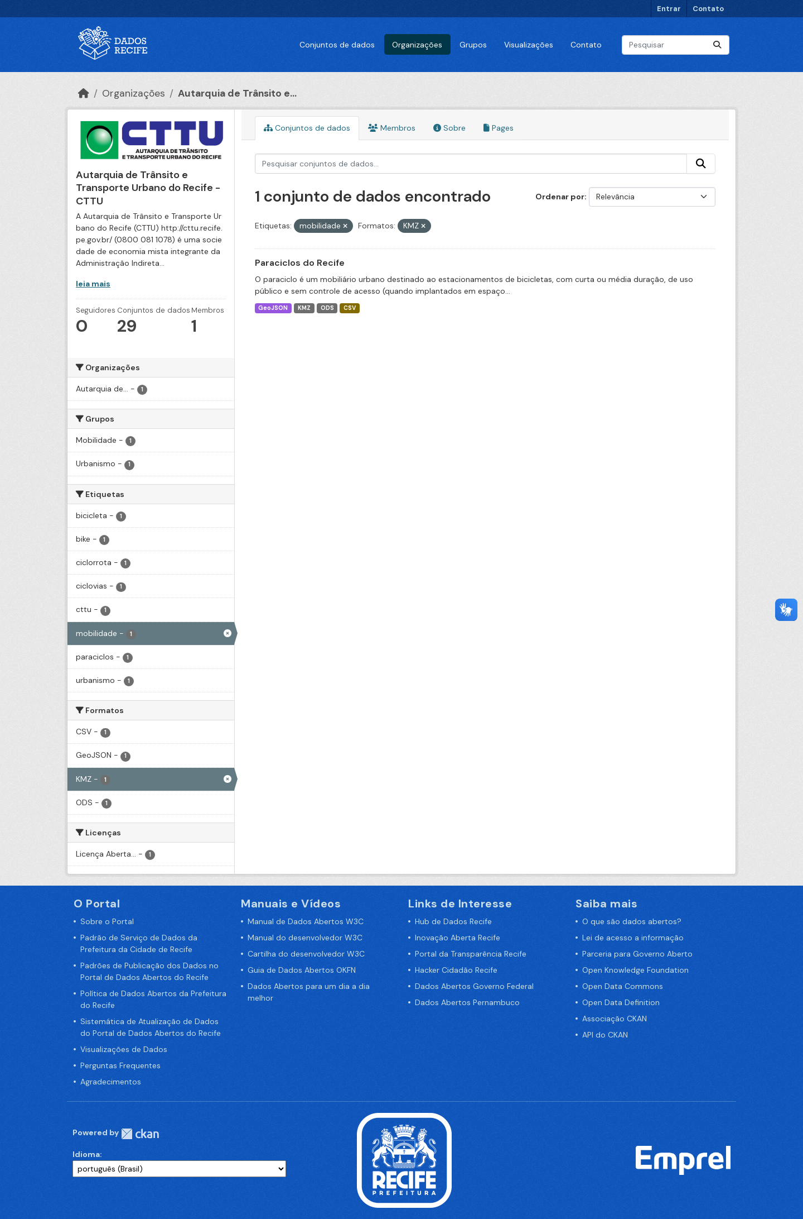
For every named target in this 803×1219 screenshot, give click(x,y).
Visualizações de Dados (123, 1049)
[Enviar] (717, 45)
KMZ (304, 308)
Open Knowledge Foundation (635, 970)
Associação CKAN (614, 1019)
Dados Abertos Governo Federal (474, 986)
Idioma (86, 1154)
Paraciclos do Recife (300, 263)
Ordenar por (559, 197)
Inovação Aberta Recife (457, 938)
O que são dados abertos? (631, 921)
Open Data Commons (622, 986)
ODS (327, 308)
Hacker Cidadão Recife (456, 970)
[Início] (83, 93)
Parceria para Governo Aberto (637, 954)
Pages (498, 128)
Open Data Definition (621, 1002)
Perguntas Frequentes (120, 1065)
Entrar (669, 8)
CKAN (140, 1134)
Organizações (417, 45)
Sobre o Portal (107, 921)
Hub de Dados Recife (453, 921)
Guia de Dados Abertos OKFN (302, 970)
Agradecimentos (110, 1082)
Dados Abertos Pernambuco (467, 1002)
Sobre (449, 128)
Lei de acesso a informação (633, 938)
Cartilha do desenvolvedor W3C (306, 954)
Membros (391, 128)
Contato (708, 8)
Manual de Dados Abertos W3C (306, 921)
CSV (350, 308)
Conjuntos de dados (337, 45)
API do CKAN (605, 1035)
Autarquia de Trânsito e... (237, 93)
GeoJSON (273, 308)
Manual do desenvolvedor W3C (305, 938)
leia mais (93, 284)
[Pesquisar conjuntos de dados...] (675, 45)
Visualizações (528, 45)
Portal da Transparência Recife (470, 954)
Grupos (473, 45)
